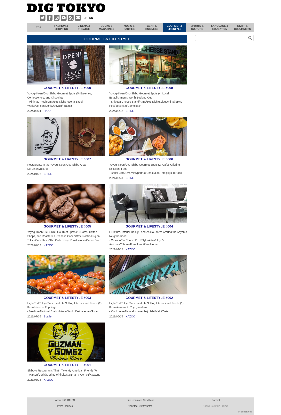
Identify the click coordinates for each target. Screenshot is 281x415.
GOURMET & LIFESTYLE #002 (149, 298)
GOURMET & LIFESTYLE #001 (67, 365)
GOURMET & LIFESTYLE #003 (67, 298)
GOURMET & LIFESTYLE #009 (67, 88)
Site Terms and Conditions (140, 400)
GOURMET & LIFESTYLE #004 (149, 226)
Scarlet (48, 316)
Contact (216, 400)
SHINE (130, 110)
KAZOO (48, 245)
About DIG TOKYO (65, 400)
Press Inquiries (65, 406)
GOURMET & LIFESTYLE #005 (67, 226)
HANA (47, 110)
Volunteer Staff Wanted (140, 406)
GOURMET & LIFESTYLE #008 (149, 88)
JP (85, 17)
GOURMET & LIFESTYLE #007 (67, 159)
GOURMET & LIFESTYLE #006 (149, 159)
